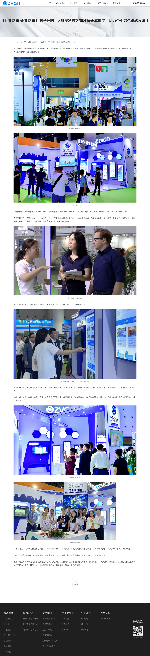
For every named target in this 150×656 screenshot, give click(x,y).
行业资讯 (85, 624)
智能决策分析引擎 (30, 619)
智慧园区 (7, 641)
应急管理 (7, 646)
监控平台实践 (47, 630)
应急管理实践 (47, 624)
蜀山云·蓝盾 (105, 619)
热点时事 (85, 630)
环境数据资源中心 (30, 624)
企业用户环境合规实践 (51, 641)
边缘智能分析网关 (30, 630)
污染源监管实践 (48, 619)
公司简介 (65, 619)
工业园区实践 (47, 635)
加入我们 (65, 630)
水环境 (6, 624)
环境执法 (7, 652)
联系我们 (65, 624)
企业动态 (85, 619)
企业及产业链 (9, 635)
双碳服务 (7, 630)
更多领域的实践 (48, 646)
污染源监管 (8, 619)
